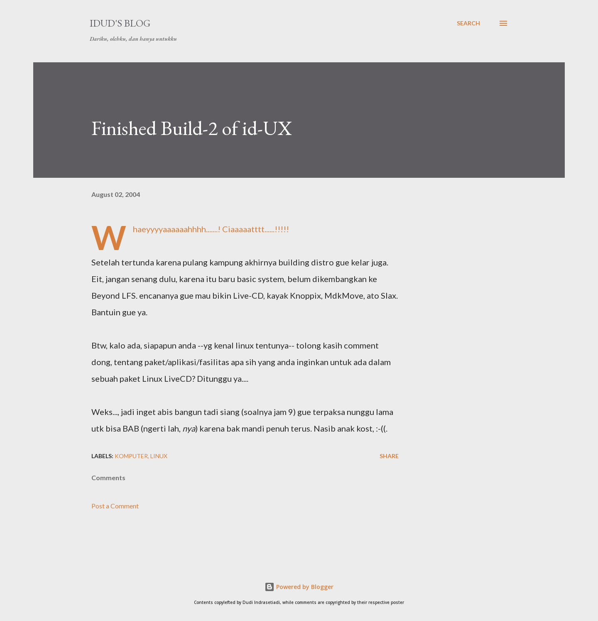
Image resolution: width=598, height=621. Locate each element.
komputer (131, 455)
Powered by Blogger (299, 587)
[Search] (468, 23)
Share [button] (389, 455)
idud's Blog (120, 23)
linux (158, 455)
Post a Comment (115, 506)
